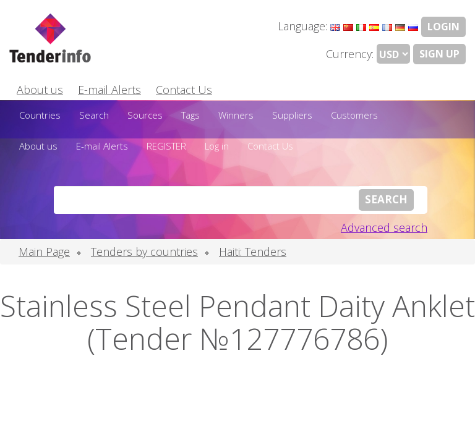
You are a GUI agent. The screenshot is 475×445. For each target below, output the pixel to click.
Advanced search (384, 227)
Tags (190, 115)
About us (40, 89)
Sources (145, 115)
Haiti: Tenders (252, 251)
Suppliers (292, 115)
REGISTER (166, 146)
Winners (236, 115)
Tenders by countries (144, 251)
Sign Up (439, 54)
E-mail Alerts (109, 89)
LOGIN (443, 26)
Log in (217, 146)
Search (94, 115)
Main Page (44, 251)
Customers (354, 115)
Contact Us (184, 89)
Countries (40, 115)
